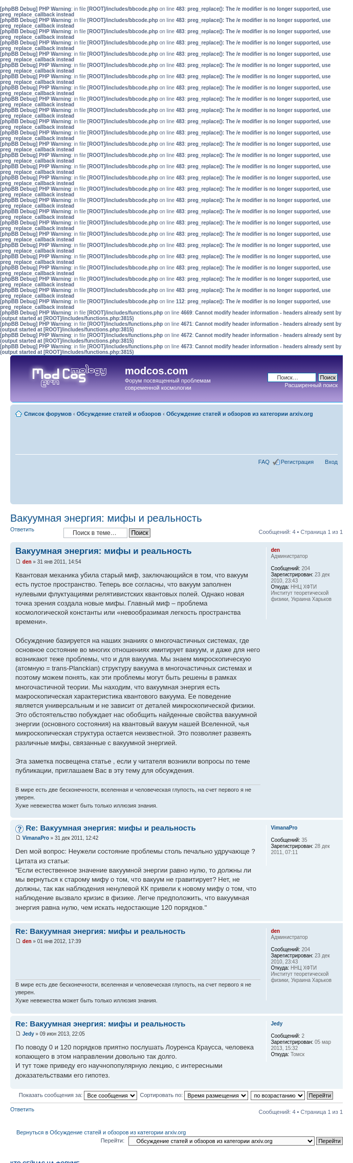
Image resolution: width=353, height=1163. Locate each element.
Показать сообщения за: (78, 1095)
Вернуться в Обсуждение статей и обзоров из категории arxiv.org (101, 1132)
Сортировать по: (194, 1095)
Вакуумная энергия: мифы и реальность (106, 518)
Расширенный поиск (311, 385)
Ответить (34, 532)
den (27, 562)
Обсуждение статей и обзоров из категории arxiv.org (239, 414)
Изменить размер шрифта (330, 411)
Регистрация (297, 462)
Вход (331, 462)
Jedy (28, 1034)
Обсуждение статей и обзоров (119, 414)
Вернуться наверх (335, 812)
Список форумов (48, 414)
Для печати (332, 421)
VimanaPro (36, 838)
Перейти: (113, 1140)
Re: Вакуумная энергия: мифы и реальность (111, 827)
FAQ (264, 462)
